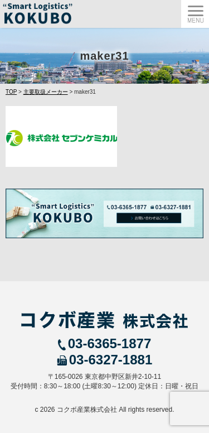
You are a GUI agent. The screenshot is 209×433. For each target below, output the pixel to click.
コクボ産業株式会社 (87, 409)
